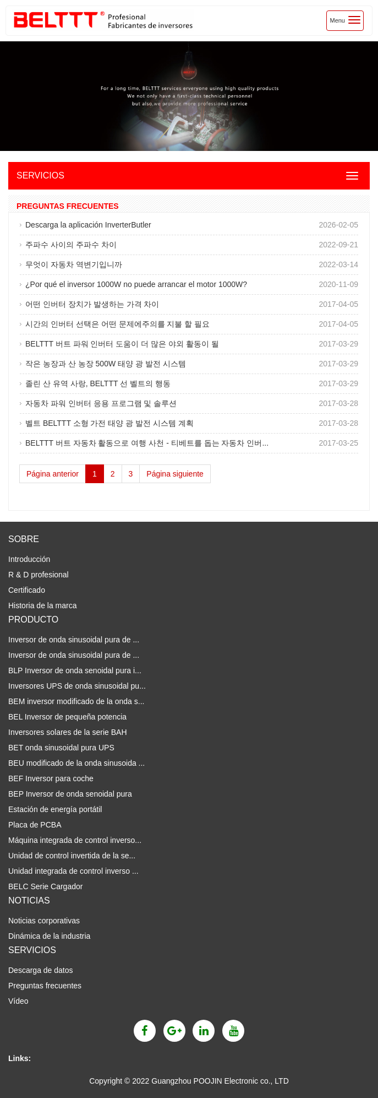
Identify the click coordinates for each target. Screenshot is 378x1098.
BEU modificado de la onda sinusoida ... (76, 763)
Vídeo (18, 1001)
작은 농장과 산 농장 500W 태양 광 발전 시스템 (105, 363)
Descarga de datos (40, 970)
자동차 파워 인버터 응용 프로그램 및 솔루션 (101, 403)
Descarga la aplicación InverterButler (88, 224)
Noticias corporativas (44, 920)
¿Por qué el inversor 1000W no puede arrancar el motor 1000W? (136, 284)
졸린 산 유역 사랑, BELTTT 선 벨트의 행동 (98, 383)
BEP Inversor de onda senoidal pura (70, 793)
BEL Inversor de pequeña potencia (67, 716)
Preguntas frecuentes (44, 985)
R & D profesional (38, 574)
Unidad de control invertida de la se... (71, 855)
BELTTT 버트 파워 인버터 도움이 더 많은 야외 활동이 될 (122, 343)
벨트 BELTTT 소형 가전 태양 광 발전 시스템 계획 (109, 423)
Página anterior (52, 473)
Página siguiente (175, 473)
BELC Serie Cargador (45, 886)
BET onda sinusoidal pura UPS (61, 747)
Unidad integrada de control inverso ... (73, 871)
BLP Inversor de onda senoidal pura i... (74, 670)
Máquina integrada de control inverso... (74, 840)
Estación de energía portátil (55, 809)
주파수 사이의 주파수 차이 (71, 244)
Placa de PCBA (35, 824)
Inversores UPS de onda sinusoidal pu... (77, 685)
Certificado (26, 590)
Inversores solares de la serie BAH (67, 732)
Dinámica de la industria (49, 936)
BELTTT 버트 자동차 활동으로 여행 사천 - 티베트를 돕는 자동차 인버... (147, 443)
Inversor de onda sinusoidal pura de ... (73, 639)
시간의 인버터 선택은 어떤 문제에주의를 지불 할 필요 (117, 324)
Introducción (29, 559)
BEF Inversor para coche (51, 778)
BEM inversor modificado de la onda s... (76, 701)
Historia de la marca (42, 605)
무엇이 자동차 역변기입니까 (73, 264)
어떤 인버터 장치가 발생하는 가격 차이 (92, 304)
